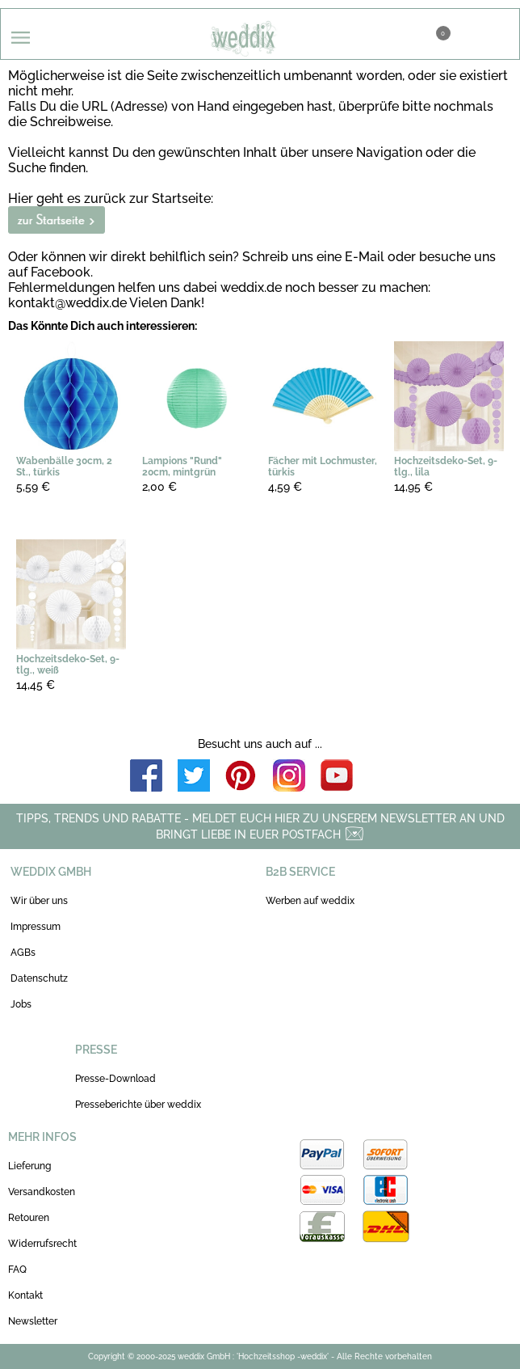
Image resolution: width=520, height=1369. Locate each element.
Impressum (35, 926)
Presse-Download (115, 1078)
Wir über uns (39, 900)
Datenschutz (39, 978)
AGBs (23, 952)
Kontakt (25, 1295)
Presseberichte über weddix (138, 1104)
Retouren (28, 1217)
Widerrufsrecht (42, 1243)
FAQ (17, 1269)
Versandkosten (41, 1192)
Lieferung (29, 1166)
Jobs (20, 1004)
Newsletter (32, 1321)
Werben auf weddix (310, 900)
